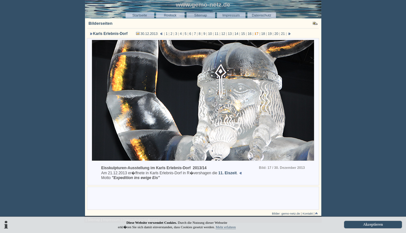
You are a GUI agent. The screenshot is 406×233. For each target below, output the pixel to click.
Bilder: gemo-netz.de (286, 213)
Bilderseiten (100, 23)
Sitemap (200, 15)
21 (283, 34)
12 (223, 34)
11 (217, 34)
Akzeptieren (373, 224)
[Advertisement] (203, 197)
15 (243, 34)
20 (276, 34)
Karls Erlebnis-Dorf (110, 33)
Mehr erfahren (226, 227)
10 (210, 34)
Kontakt (308, 213)
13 (230, 34)
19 (270, 34)
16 (250, 34)
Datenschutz (261, 15)
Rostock (170, 15)
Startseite (139, 15)
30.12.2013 (149, 34)
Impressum (230, 15)
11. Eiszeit (227, 173)
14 (236, 34)
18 (263, 34)
